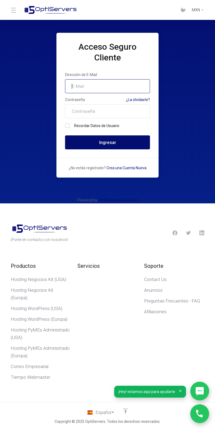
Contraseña (75, 100)
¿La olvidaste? (138, 100)
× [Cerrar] (180, 391)
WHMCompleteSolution (118, 200)
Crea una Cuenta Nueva (126, 168)
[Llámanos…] (199, 413)
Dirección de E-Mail (81, 75)
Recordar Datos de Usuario (92, 125)
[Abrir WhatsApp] (199, 391)
